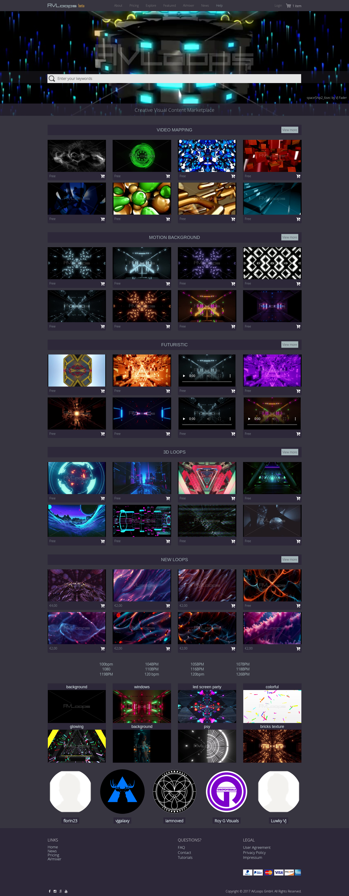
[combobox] (174, 57)
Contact (184, 855)
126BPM (243, 674)
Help (223, 5)
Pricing (131, 5)
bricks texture (272, 726)
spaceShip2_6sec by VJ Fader (327, 98)
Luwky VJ (278, 820)
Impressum (252, 857)
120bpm (197, 674)
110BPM (151, 669)
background (76, 687)
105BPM (197, 664)
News (208, 5)
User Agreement (257, 847)
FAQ (181, 850)
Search (52, 57)
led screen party (207, 687)
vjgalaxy (122, 820)
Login (278, 5)
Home (53, 846)
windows (142, 687)
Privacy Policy (254, 852)
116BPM (197, 669)
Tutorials (185, 860)
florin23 (70, 820)
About (114, 5)
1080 (106, 669)
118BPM (243, 669)
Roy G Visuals (227, 820)
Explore (149, 5)
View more (289, 130)
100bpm (106, 664)
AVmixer (189, 5)
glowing (76, 726)
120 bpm (151, 674)
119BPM (106, 674)
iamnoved (174, 820)
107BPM (243, 664)
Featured (169, 5)
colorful (272, 687)
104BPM (151, 664)
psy (207, 726)
